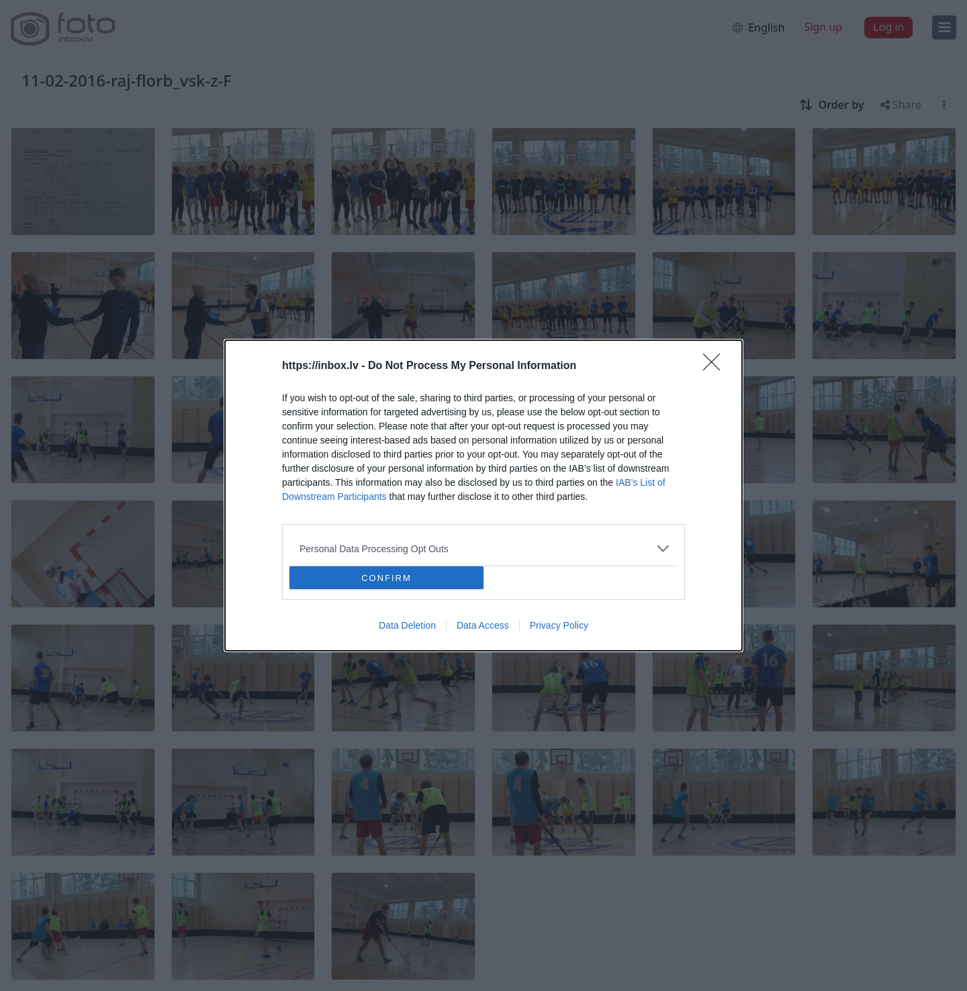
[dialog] (483, 495)
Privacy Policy (559, 625)
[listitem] (483, 548)
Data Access (483, 625)
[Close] (716, 366)
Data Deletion (407, 625)
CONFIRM (386, 578)
